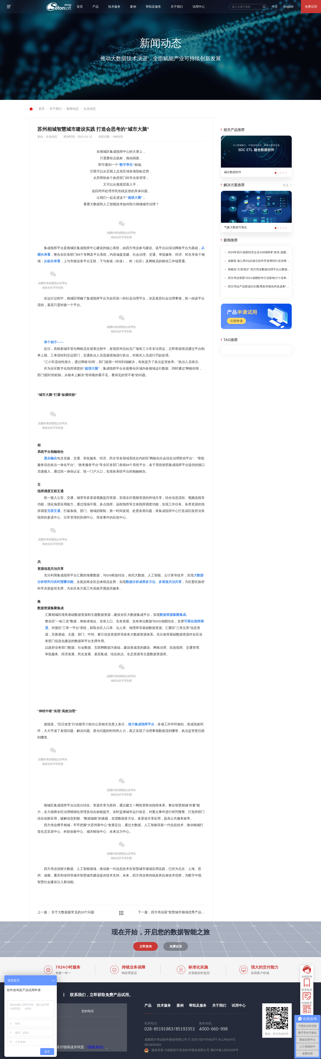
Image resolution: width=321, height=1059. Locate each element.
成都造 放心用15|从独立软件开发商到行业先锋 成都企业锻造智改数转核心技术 (259, 260)
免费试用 (311, 6)
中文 (275, 6)
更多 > (287, 185)
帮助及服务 (153, 6)
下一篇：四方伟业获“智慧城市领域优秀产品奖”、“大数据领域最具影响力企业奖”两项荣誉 (171, 912)
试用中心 (199, 6)
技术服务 (114, 6)
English (288, 6)
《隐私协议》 (95, 1047)
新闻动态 (72, 108)
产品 (95, 6)
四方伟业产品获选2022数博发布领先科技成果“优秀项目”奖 (259, 286)
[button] (275, 173)
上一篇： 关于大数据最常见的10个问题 (65, 912)
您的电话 (88, 1011)
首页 (80, 6)
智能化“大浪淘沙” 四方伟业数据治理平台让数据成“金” (259, 269)
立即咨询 (145, 946)
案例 (133, 6)
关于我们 (177, 6)
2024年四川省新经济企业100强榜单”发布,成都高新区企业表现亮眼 (259, 252)
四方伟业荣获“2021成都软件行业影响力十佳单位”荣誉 (259, 278)
